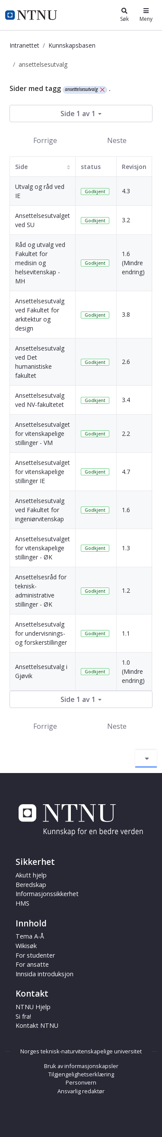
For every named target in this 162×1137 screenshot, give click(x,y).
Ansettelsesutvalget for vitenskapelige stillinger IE (42, 471)
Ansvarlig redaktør (81, 1091)
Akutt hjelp (31, 875)
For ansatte (32, 964)
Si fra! (23, 1016)
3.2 (126, 220)
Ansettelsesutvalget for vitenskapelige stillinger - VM (42, 433)
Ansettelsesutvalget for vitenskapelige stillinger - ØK (42, 548)
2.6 (126, 361)
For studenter (35, 955)
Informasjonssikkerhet (47, 894)
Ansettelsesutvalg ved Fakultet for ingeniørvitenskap (39, 510)
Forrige (45, 140)
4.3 (126, 191)
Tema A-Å (30, 936)
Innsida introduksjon (44, 974)
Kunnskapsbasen (71, 45)
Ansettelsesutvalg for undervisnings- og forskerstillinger (41, 633)
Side (21, 166)
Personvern (81, 1082)
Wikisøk (26, 946)
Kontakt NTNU (37, 1025)
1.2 (126, 590)
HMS (22, 903)
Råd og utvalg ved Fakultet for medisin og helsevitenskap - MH (40, 262)
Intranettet (24, 45)
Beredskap (31, 884)
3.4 (126, 400)
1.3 (126, 548)
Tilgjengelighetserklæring (81, 1074)
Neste (117, 140)
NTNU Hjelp (33, 1007)
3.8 (126, 314)
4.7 (126, 472)
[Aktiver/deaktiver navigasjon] (146, 758)
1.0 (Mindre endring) (133, 671)
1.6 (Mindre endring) (133, 263)
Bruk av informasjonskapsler (81, 1066)
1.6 (126, 510)
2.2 (126, 433)
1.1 (126, 633)
